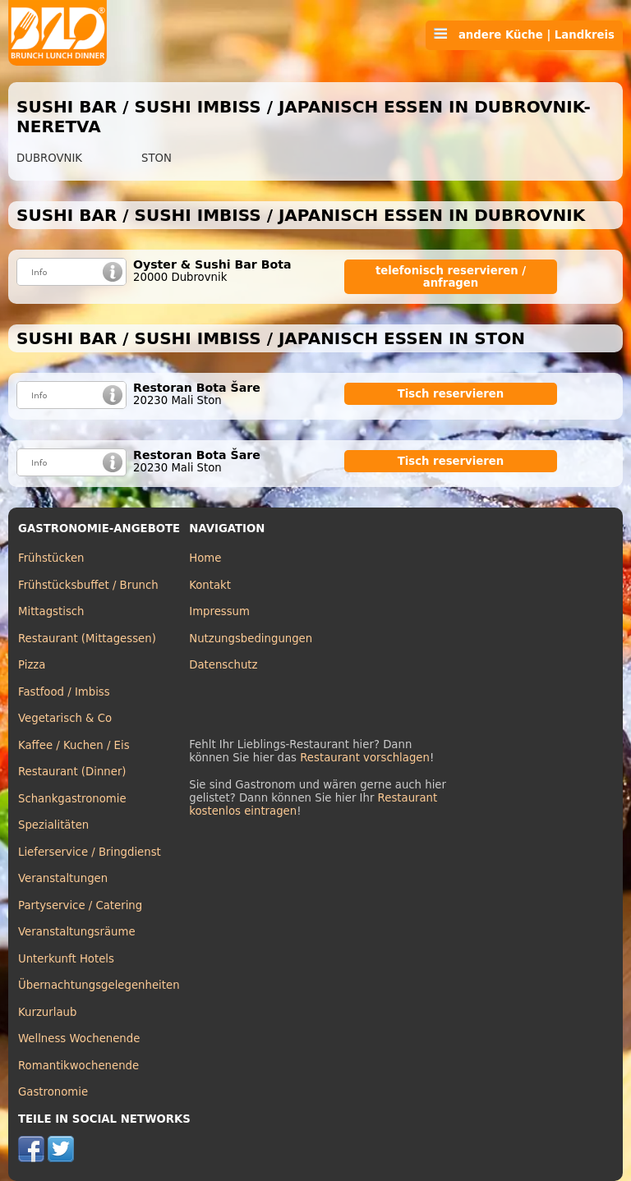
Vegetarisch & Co (65, 718)
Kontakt (210, 585)
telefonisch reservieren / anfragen (450, 276)
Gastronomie (53, 1092)
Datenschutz (223, 665)
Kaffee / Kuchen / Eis (74, 745)
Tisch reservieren (451, 394)
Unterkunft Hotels (66, 959)
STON (156, 158)
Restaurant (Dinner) (72, 771)
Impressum (219, 611)
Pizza (31, 665)
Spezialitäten (53, 825)
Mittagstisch (51, 611)
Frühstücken (51, 558)
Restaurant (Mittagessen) (87, 638)
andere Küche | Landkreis (524, 34)
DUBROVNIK (49, 158)
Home (205, 558)
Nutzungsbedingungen (250, 638)
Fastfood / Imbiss (64, 692)
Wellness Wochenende (79, 1038)
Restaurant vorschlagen (365, 757)
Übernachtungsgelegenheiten (99, 985)
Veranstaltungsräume (77, 932)
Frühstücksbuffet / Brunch (88, 585)
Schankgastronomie (72, 799)
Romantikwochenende (78, 1065)
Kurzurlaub (47, 1012)
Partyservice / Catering (80, 905)
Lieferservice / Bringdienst (89, 852)
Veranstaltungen (63, 878)
